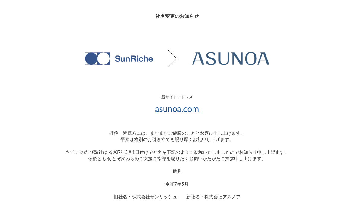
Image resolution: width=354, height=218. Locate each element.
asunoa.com (177, 109)
